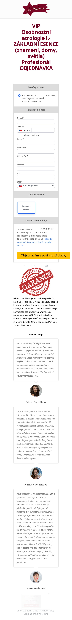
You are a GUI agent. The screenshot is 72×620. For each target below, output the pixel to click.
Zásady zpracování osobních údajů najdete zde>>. (34, 242)
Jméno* (20, 139)
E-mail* (20, 118)
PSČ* (19, 173)
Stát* (19, 181)
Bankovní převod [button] (26, 207)
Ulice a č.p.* (22, 156)
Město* (20, 164)
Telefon (20, 126)
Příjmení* (21, 147)
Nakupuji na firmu (30, 135)
